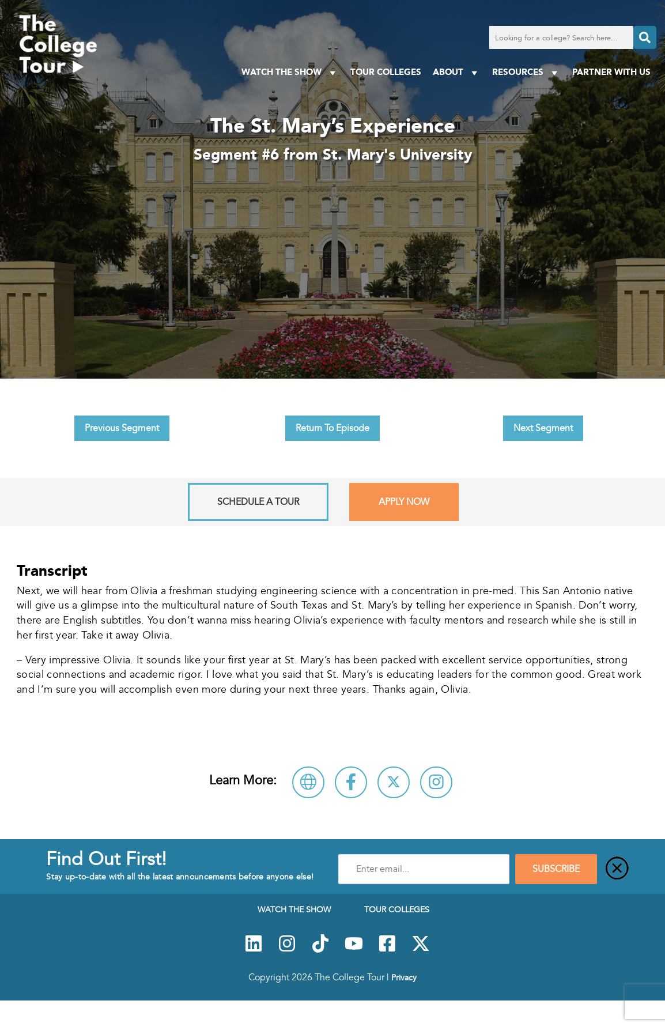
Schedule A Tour (258, 502)
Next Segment (543, 428)
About (457, 72)
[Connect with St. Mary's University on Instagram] (436, 782)
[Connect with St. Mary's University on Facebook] (351, 782)
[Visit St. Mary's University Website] (308, 782)
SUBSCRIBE (556, 869)
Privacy (404, 977)
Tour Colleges (385, 72)
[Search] (644, 37)
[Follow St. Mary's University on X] (393, 782)
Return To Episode (332, 428)
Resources (526, 72)
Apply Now (404, 502)
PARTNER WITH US (611, 72)
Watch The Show (290, 72)
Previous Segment (122, 428)
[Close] (617, 869)
